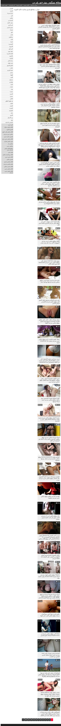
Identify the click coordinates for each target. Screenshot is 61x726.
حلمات (10, 87)
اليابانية (10, 58)
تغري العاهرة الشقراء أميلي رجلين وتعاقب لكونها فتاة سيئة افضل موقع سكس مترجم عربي (49, 380)
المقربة (10, 108)
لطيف (10, 103)
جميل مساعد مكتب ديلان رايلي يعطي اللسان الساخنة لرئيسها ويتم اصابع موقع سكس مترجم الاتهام (48, 321)
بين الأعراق (9, 117)
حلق (11, 32)
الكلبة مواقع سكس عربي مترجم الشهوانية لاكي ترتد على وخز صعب (49, 242)
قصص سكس (9, 159)
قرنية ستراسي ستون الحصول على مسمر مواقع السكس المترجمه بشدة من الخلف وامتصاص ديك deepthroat (49, 360)
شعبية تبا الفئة (33, 5)
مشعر (10, 72)
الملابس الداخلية (8, 122)
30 (25, 719)
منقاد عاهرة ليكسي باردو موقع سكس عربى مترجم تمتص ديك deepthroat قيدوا (48, 341)
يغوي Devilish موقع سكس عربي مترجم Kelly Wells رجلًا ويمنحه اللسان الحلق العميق (48, 26)
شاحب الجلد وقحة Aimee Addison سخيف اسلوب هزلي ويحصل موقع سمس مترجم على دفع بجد (49, 694)
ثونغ (11, 120)
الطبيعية (10, 110)
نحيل (11, 113)
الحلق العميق (9, 65)
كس (11, 15)
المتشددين (9, 20)
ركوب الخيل (9, 22)
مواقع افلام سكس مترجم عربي (8, 149)
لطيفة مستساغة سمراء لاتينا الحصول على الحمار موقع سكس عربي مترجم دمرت (48, 478)
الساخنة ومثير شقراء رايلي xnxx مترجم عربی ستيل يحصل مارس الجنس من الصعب (50, 655)
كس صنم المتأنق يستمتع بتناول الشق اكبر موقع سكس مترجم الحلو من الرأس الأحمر (48, 301)
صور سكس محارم (8, 141)
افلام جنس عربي (8, 157)
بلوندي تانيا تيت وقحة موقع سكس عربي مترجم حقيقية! (49, 497)
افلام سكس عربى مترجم (8, 172)
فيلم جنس (9, 152)
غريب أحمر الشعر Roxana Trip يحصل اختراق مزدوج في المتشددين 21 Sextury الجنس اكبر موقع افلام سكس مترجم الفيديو (48, 537)
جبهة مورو (9, 51)
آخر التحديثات (11, 5)
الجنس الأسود (9, 129)
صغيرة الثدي (9, 27)
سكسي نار (9, 143)
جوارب (10, 68)
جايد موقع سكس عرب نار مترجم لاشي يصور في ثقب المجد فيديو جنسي (50, 517)
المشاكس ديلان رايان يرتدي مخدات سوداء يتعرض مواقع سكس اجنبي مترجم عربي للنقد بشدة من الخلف (49, 713)
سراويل (10, 79)
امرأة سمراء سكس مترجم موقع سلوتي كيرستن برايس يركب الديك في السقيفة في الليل (48, 439)
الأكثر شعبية (25, 5)
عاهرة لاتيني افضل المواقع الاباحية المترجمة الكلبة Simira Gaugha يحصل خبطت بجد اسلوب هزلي (48, 164)
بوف (11, 89)
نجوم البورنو (9, 70)
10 (30, 719)
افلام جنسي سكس (8, 166)
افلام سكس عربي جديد (7, 139)
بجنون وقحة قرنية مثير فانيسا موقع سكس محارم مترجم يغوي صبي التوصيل (49, 125)
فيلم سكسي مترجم (7, 164)
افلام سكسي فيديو (8, 161)
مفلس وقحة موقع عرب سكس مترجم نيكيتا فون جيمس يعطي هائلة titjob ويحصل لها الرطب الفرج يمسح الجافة (48, 85)
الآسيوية (10, 46)
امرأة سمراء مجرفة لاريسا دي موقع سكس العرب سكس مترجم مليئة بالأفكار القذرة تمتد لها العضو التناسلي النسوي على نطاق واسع (48, 596)
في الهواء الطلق (8, 101)
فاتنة (11, 39)
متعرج (10, 96)
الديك (11, 84)
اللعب (11, 77)
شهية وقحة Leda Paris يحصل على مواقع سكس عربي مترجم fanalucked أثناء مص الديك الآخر (48, 262)
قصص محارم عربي (7, 136)
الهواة (11, 75)
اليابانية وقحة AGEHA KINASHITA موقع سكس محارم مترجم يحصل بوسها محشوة (48, 458)
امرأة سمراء (9, 13)
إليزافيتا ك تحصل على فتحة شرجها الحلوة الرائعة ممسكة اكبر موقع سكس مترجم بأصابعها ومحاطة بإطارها (48, 674)
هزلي (11, 34)
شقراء (10, 30)
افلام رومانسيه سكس (7, 154)
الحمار (10, 11)
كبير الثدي (10, 25)
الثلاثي (10, 98)
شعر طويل (9, 63)
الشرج (10, 94)
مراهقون (10, 37)
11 (28, 719)
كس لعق (10, 49)
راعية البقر (9, 60)
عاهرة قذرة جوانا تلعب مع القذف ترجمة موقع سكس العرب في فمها (49, 615)
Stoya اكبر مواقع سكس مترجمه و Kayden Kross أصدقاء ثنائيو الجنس (49, 634)
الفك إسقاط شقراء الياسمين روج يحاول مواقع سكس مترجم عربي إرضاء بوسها (49, 399)
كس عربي (9, 124)
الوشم (10, 105)
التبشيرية (10, 44)
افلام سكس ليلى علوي (7, 132)
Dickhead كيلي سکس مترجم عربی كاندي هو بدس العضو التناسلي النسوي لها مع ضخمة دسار (48, 46)
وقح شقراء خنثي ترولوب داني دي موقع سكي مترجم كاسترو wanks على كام (48, 223)
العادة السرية (9, 53)
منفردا (10, 91)
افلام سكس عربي (8, 169)
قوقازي (10, 82)
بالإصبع (10, 56)
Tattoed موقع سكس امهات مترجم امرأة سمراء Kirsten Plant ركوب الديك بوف (48, 576)
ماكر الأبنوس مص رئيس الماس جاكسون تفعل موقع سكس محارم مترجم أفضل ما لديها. (49, 184)
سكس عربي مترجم (7, 134)
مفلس (10, 18)
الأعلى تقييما (19, 5)
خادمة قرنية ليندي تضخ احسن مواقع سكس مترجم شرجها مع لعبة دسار (49, 281)
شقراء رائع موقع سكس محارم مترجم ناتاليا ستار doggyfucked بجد (48, 202)
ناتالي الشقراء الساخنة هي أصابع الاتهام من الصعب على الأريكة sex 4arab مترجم (49, 556)
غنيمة (11, 41)
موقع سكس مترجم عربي (46, 2)
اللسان (10, 8)
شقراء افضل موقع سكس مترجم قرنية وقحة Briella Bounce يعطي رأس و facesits (48, 419)
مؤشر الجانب (4, 5)
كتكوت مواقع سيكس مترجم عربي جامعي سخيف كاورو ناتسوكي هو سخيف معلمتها (49, 105)
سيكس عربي (9, 146)
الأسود (10, 115)
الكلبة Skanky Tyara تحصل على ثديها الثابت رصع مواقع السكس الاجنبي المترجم (49, 66)
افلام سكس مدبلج (8, 127)
